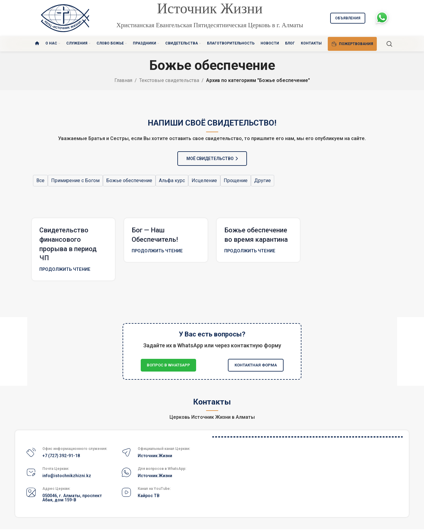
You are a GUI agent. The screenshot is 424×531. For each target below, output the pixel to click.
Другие (262, 180)
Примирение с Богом (75, 180)
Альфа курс (172, 180)
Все (40, 180)
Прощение (236, 180)
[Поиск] (389, 44)
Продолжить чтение (64, 269)
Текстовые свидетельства (169, 80)
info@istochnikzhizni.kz (66, 475)
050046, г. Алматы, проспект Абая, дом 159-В (72, 497)
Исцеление (204, 180)
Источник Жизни (155, 455)
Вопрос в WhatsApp (168, 365)
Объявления (347, 18)
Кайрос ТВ (148, 495)
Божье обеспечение (129, 180)
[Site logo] (65, 18)
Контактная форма (256, 365)
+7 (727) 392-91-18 (61, 455)
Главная (123, 80)
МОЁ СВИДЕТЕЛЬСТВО (212, 158)
